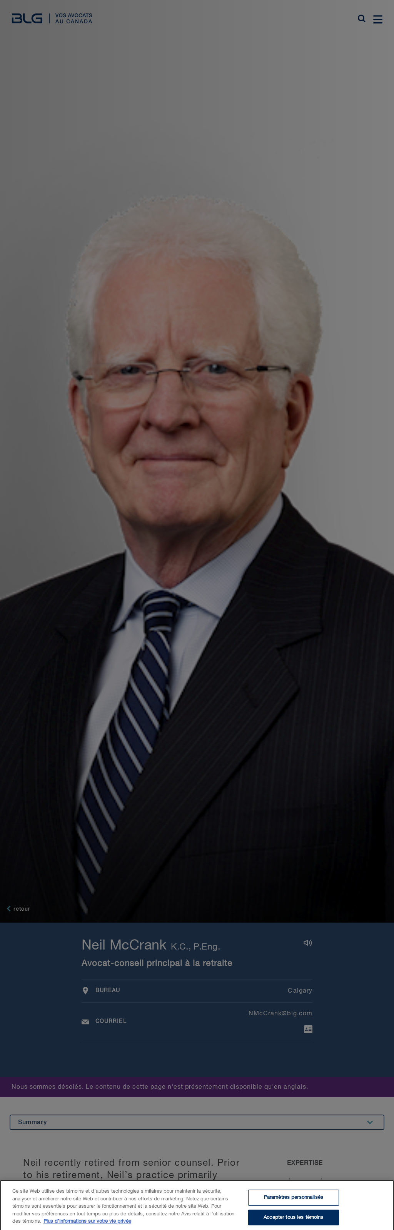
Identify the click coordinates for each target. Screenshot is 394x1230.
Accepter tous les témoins (293, 1220)
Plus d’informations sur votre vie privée (87, 1224)
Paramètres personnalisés (293, 1200)
